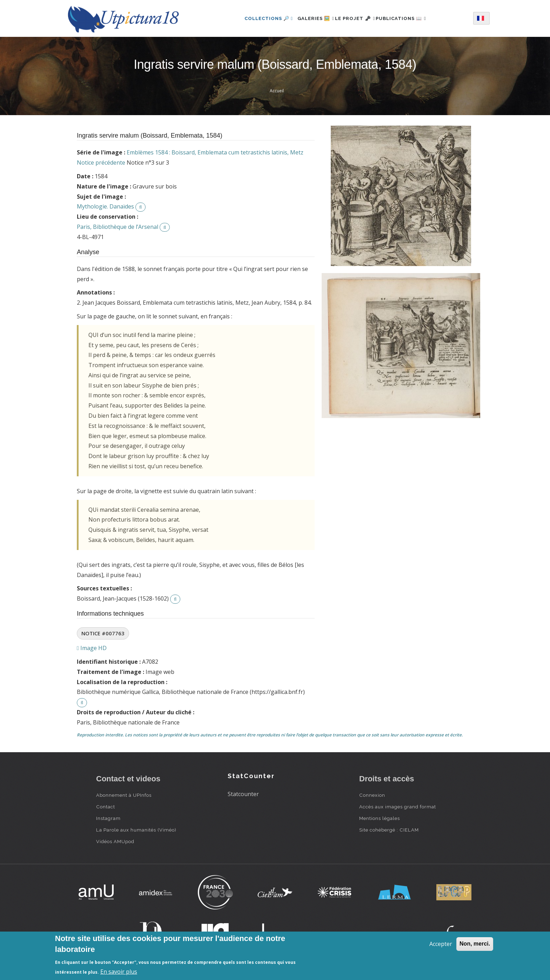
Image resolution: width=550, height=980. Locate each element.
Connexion (372, 795)
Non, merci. (475, 944)
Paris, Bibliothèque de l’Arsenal (117, 227)
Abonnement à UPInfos (124, 795)
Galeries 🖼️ (308, 18)
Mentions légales (379, 818)
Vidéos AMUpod (115, 841)
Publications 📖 (408, 18)
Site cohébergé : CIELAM (389, 830)
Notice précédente (101, 162)
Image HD (92, 648)
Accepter (440, 944)
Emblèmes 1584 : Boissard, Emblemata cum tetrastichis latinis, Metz (215, 152)
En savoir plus (118, 971)
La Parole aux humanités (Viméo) (136, 830)
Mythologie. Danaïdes (105, 206)
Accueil (277, 91)
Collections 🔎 (257, 18)
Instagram (108, 818)
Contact (105, 806)
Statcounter (243, 794)
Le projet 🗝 (355, 18)
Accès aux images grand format (397, 806)
